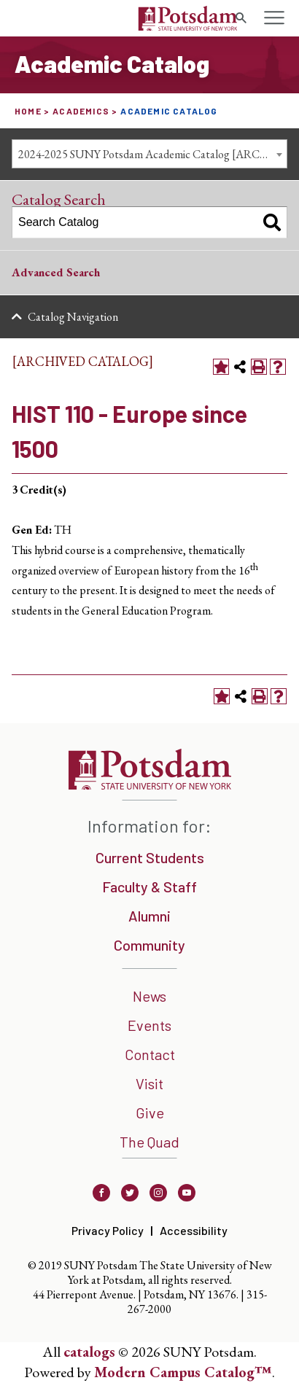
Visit (149, 1083)
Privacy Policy (107, 1230)
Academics (81, 111)
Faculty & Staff (149, 886)
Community (149, 945)
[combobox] (149, 153)
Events (149, 1025)
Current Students (150, 857)
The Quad (149, 1141)
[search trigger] (240, 18)
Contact (150, 1054)
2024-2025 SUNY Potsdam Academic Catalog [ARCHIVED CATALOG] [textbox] (152, 154)
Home (28, 111)
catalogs (89, 1351)
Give (150, 1112)
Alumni (149, 915)
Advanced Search (56, 272)
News (149, 996)
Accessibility (194, 1230)
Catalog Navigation (73, 316)
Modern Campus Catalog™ (183, 1372)
